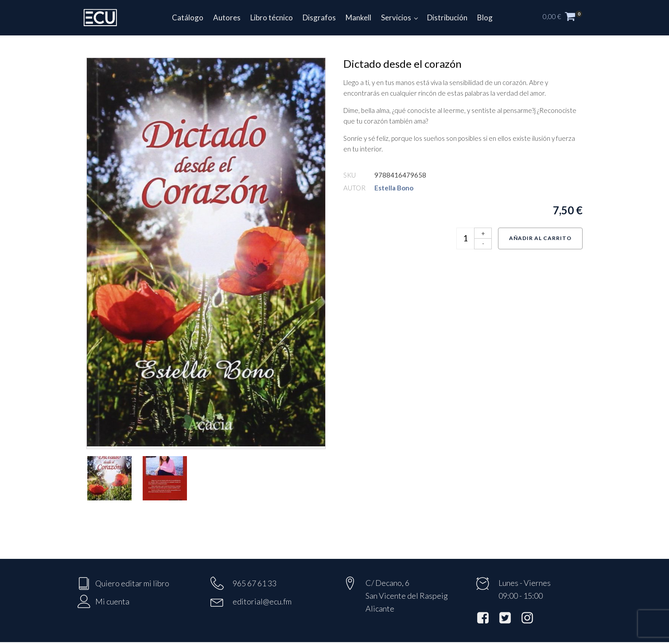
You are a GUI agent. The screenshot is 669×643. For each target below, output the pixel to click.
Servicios (396, 17)
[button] (567, 18)
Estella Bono (393, 188)
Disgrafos (319, 17)
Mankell (358, 17)
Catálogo (187, 17)
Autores (227, 17)
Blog (485, 17)
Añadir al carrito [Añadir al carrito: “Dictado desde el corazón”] (540, 238)
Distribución (447, 17)
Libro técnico (271, 17)
